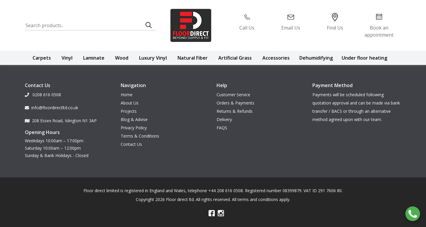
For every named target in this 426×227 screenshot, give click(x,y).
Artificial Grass (235, 58)
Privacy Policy (134, 127)
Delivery (224, 119)
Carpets (42, 58)
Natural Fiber (193, 58)
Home (127, 94)
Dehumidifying (316, 58)
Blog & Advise (134, 119)
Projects (129, 111)
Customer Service (233, 94)
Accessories (276, 58)
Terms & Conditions (140, 136)
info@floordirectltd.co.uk (51, 107)
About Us (129, 103)
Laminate (93, 58)
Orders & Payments (235, 103)
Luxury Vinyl (153, 58)
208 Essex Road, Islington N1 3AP (61, 120)
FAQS (222, 127)
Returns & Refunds (235, 111)
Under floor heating (364, 58)
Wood (121, 58)
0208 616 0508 (43, 94)
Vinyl (67, 58)
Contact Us (131, 144)
